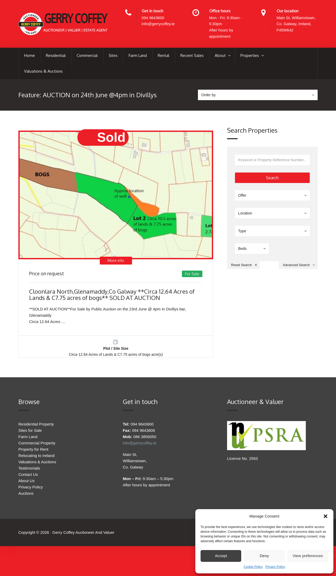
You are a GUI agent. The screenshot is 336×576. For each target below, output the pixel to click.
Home (29, 55)
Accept (221, 555)
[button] (325, 516)
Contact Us (28, 477)
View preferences (308, 555)
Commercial (87, 55)
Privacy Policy (275, 567)
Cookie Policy (253, 567)
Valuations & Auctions (43, 71)
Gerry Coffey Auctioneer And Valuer (83, 536)
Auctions (26, 495)
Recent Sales (192, 55)
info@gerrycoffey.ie (158, 24)
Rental (163, 55)
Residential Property (36, 426)
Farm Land (138, 55)
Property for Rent (33, 451)
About (221, 55)
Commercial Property (36, 445)
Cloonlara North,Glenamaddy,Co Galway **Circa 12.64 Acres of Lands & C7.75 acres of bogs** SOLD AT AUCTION (112, 296)
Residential (56, 55)
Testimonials (29, 470)
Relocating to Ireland (36, 458)
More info (115, 262)
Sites (113, 55)
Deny (264, 555)
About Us (26, 483)
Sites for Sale (30, 432)
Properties (250, 55)
